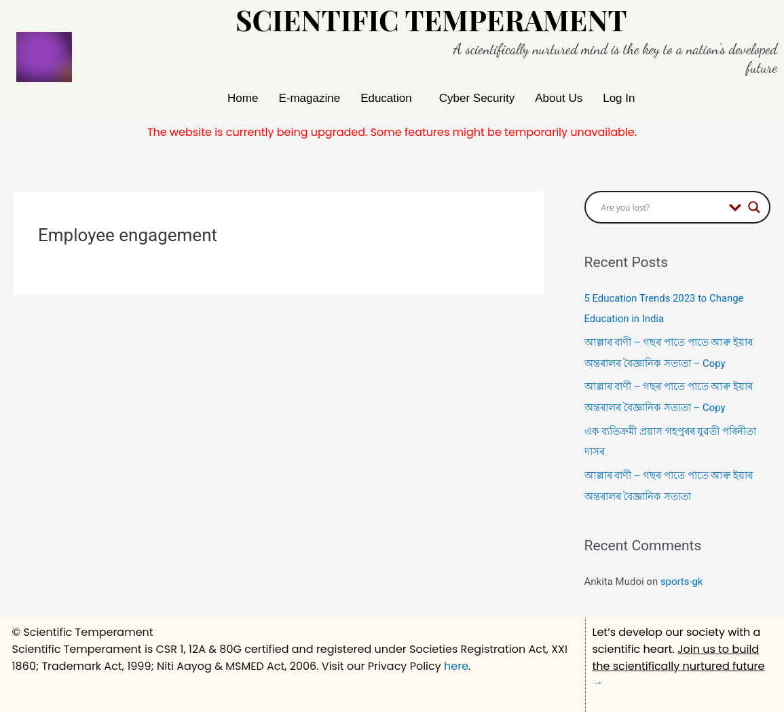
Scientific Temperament (431, 20)
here (456, 660)
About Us (558, 98)
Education (386, 98)
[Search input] (662, 207)
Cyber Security (477, 98)
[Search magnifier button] (754, 207)
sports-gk (681, 576)
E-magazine (309, 98)
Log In (619, 98)
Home (242, 98)
